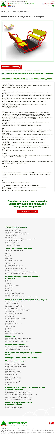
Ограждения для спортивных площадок (17, 346)
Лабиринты (8, 290)
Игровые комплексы (11, 295)
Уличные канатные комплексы (14, 240)
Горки (7, 257)
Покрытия (10, 336)
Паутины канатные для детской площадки (18, 391)
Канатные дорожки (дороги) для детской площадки (21, 394)
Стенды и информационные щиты (15, 313)
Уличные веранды (10, 321)
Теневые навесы (10, 263)
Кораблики (8, 286)
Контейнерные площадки (13, 381)
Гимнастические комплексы (14, 230)
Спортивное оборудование (13, 228)
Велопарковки (9, 316)
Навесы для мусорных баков (14, 333)
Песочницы (8, 258)
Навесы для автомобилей (13, 377)
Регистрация (50, 3)
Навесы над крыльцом (12, 376)
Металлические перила (12, 367)
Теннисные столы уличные (13, 245)
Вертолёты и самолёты (12, 285)
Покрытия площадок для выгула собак (17, 341)
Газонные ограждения (12, 348)
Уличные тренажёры (11, 235)
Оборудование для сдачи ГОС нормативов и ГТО (20, 238)
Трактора (8, 283)
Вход (45, 3)
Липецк (4, 1)
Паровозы (8, 281)
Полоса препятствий (11, 237)
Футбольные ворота (11, 243)
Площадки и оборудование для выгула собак (23, 353)
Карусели (8, 255)
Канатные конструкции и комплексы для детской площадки (25, 388)
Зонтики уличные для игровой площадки (17, 310)
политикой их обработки (21, 433)
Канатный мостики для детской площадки (18, 396)
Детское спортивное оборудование (16, 232)
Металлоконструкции (15, 361)
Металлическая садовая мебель (15, 364)
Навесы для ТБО (10, 379)
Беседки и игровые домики (13, 260)
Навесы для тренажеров (12, 372)
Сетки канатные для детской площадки (17, 392)
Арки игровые (9, 311)
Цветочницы (8, 329)
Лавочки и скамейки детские (14, 305)
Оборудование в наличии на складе (22, 357)
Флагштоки (8, 331)
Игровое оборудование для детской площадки (22, 277)
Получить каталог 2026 (27, 212)
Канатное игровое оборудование (15, 293)
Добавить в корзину (11, 66)
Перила (7, 384)
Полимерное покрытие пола (14, 339)
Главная (3, 11)
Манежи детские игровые (13, 291)
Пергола (8, 328)
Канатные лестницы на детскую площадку (18, 397)
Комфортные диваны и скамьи (14, 306)
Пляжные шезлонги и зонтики (14, 407)
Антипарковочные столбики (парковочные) (18, 349)
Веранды (8, 262)
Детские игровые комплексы (14, 250)
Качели (7, 253)
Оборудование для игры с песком (15, 273)
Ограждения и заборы (15, 344)
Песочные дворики (11, 270)
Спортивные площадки (16, 227)
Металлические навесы (12, 362)
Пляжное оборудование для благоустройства (18, 403)
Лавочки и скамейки (11, 303)
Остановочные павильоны (13, 382)
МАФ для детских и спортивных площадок (26, 300)
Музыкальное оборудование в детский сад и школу (21, 296)
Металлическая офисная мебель (15, 366)
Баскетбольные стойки (12, 242)
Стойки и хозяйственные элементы (15, 318)
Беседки (8, 324)
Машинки (8, 280)
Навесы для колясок (11, 369)
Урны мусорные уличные (13, 320)
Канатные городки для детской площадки (18, 399)
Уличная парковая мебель (13, 301)
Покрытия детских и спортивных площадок (18, 338)
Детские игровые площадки (15, 11)
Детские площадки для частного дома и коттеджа (20, 271)
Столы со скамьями (11, 308)
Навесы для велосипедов (13, 371)
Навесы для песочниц (12, 374)
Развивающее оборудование (14, 265)
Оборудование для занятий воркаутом (17, 233)
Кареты (7, 288)
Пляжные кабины (10, 315)
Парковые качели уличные (13, 323)
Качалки (26, 11)
